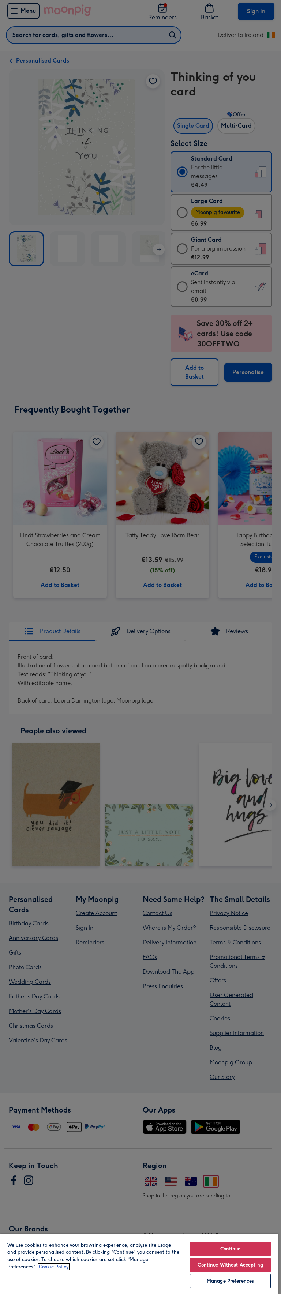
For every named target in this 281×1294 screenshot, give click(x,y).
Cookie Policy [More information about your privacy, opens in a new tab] (54, 1266)
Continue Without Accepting (230, 1265)
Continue (230, 1249)
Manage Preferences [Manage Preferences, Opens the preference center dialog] (230, 1281)
